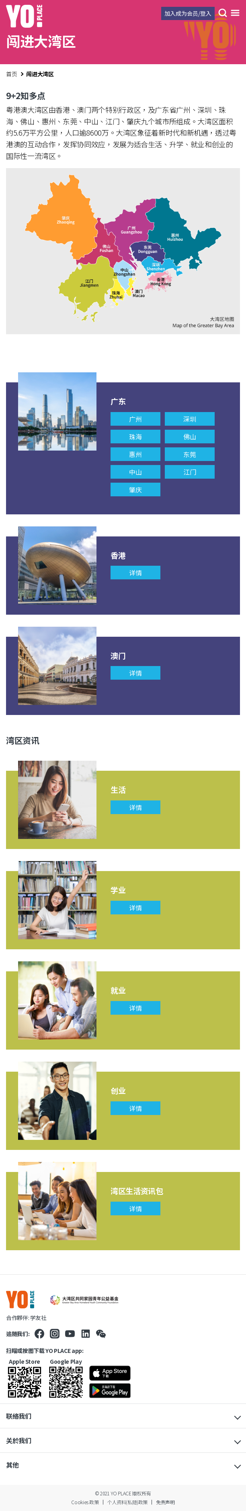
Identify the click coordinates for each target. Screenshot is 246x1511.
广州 (135, 419)
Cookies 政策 (84, 1502)
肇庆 (135, 489)
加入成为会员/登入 (187, 13)
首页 (11, 74)
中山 (135, 472)
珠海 (135, 436)
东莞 (189, 454)
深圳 (189, 419)
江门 (189, 472)
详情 (135, 572)
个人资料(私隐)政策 (127, 1502)
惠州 (135, 454)
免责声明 (165, 1502)
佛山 (189, 436)
